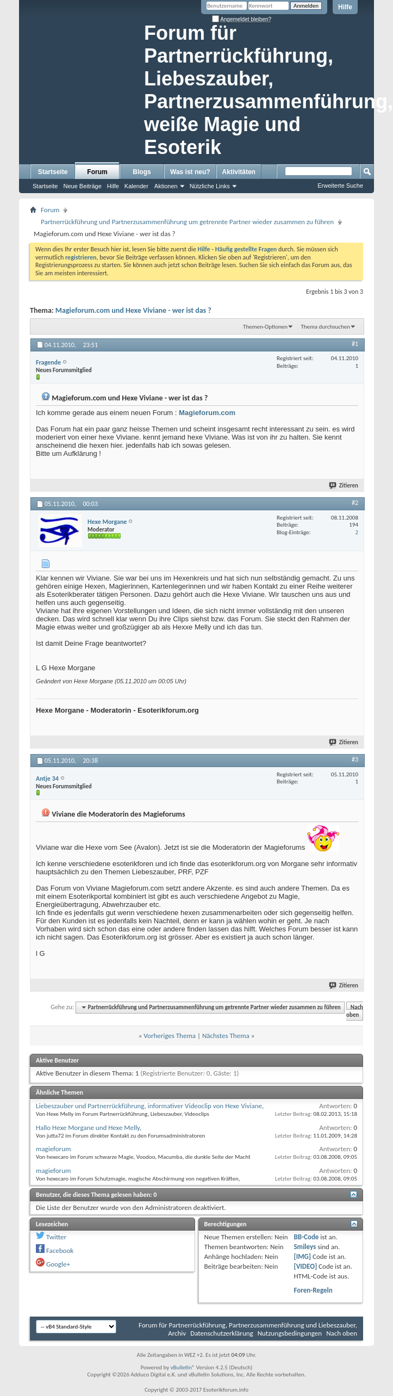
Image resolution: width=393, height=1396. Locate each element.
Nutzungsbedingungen (290, 1333)
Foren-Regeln (313, 1290)
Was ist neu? (190, 172)
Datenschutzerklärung (221, 1333)
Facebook (59, 1250)
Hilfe (345, 7)
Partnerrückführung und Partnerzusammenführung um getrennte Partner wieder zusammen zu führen (187, 222)
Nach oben (354, 1011)
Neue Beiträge (82, 186)
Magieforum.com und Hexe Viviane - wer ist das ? (133, 310)
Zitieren (344, 485)
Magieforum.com (207, 413)
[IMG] (302, 1256)
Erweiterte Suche (340, 185)
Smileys (305, 1247)
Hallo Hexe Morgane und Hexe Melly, (88, 1127)
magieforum (53, 1149)
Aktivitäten (238, 172)
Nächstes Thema (225, 1035)
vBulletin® (183, 1367)
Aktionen (166, 186)
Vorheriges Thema (170, 1035)
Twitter (56, 1237)
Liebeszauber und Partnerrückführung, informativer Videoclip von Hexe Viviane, (150, 1106)
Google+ (58, 1264)
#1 (355, 344)
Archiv (177, 1333)
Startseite (53, 172)
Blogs (142, 172)
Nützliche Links (210, 186)
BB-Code (306, 1237)
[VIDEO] (305, 1266)
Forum (97, 172)
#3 (355, 759)
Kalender (136, 186)
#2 (355, 502)
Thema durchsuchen (325, 326)
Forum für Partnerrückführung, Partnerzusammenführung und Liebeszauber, (248, 1325)
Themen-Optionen (265, 326)
